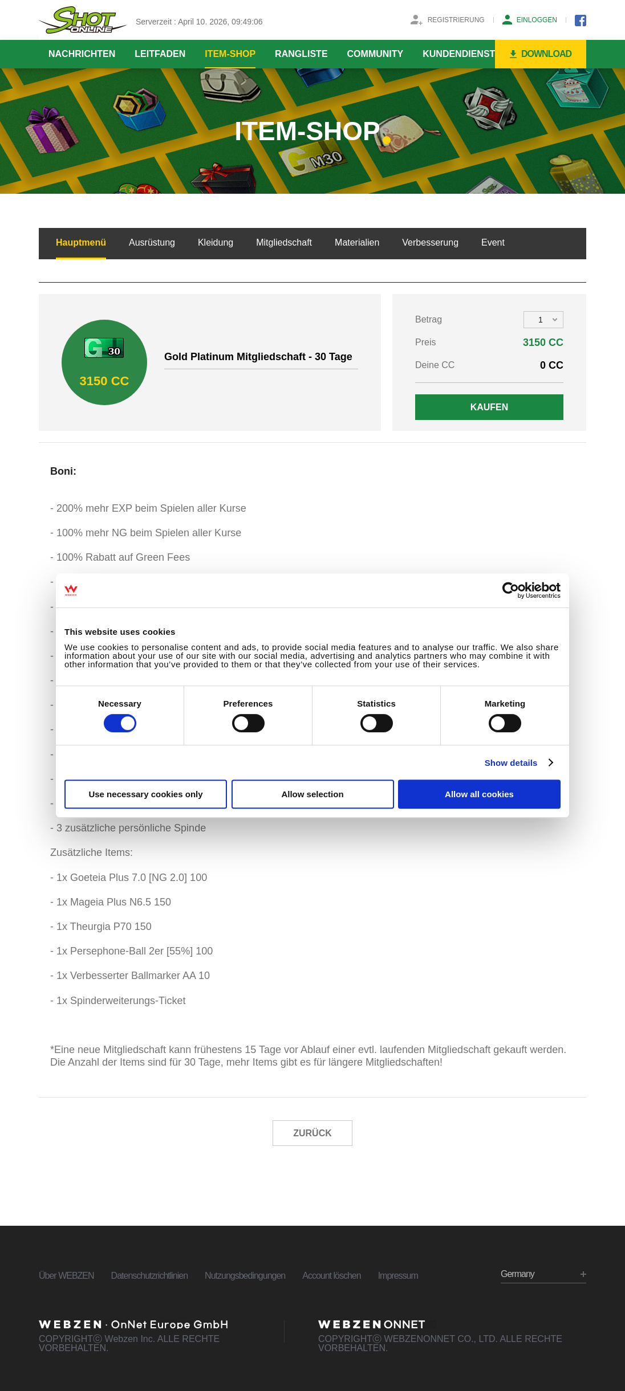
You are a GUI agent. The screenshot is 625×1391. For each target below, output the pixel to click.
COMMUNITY (375, 54)
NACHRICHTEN (81, 54)
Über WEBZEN (66, 1275)
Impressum (398, 1275)
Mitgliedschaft (284, 242)
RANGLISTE (301, 54)
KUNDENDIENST (459, 54)
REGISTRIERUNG (456, 20)
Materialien (357, 242)
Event (493, 242)
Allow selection (312, 794)
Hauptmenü (81, 242)
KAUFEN (489, 407)
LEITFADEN (160, 54)
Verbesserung (430, 242)
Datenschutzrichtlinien (149, 1275)
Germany (517, 1274)
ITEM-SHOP (230, 54)
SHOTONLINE (83, 20)
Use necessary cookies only (145, 794)
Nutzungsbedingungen (245, 1275)
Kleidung (215, 242)
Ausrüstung (152, 242)
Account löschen (331, 1275)
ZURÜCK (312, 1133)
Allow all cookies (479, 794)
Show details (511, 762)
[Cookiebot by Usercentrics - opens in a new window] (511, 590)
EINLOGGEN (537, 20)
